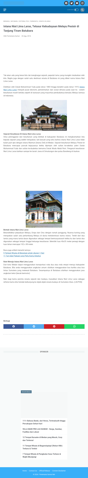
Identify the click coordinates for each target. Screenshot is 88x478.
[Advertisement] (44, 56)
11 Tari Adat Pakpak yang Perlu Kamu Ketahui (22, 256)
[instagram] (82, 3)
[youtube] (76, 3)
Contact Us (33, 471)
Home (24, 471)
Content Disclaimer (59, 471)
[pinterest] (54, 326)
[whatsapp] (74, 326)
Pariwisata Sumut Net (47, 474)
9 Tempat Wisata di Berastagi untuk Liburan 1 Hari (23, 253)
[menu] (4, 10)
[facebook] (65, 3)
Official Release (44, 471)
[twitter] (71, 3)
